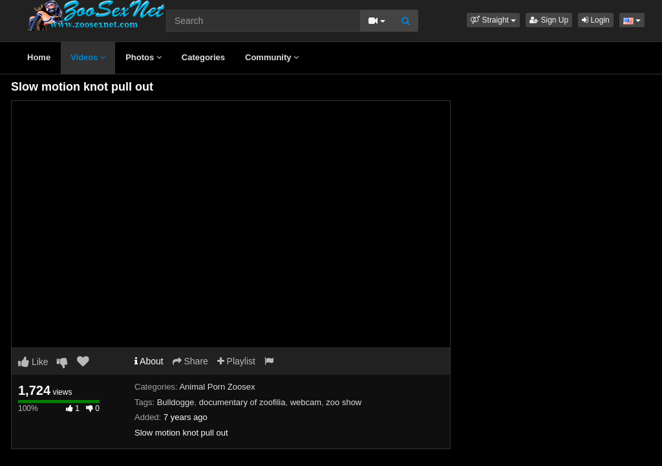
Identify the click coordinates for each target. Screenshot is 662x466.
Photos (143, 57)
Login (596, 20)
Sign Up (548, 20)
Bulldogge (176, 402)
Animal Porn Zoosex (217, 387)
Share (190, 361)
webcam (305, 402)
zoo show (343, 402)
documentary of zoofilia (242, 402)
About (149, 361)
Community (272, 57)
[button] (493, 20)
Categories (203, 57)
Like (33, 362)
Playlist (236, 361)
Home (38, 57)
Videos (87, 57)
